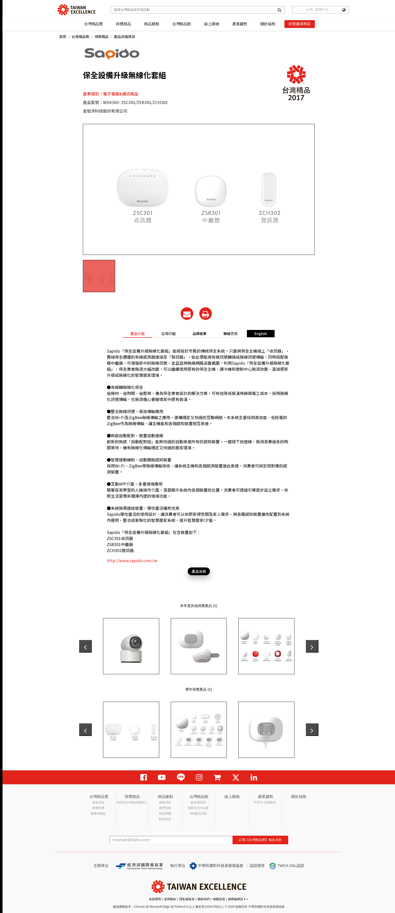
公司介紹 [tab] (168, 333)
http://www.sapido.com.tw (132, 560)
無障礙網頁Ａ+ (238, 899)
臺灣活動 (165, 807)
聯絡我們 (204, 899)
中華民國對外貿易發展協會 (216, 866)
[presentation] (85, 646)
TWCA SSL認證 (286, 866)
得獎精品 (123, 24)
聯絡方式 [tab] (230, 333)
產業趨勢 (239, 24)
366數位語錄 (198, 813)
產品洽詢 (199, 571)
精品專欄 (165, 813)
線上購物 (211, 24)
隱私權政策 (186, 899)
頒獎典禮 (98, 807)
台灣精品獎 (93, 24)
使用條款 (170, 899)
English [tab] (260, 333)
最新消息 (165, 802)
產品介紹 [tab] (137, 333)
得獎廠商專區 (299, 24)
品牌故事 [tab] (199, 333)
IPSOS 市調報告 (265, 802)
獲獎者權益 (98, 813)
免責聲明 (155, 899)
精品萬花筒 (198, 802)
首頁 (62, 36)
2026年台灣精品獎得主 (131, 802)
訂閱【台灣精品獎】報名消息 (260, 840)
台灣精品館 (181, 24)
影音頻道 (165, 819)
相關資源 (219, 899)
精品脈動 (151, 24)
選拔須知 (98, 802)
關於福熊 (267, 24)
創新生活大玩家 (198, 807)
